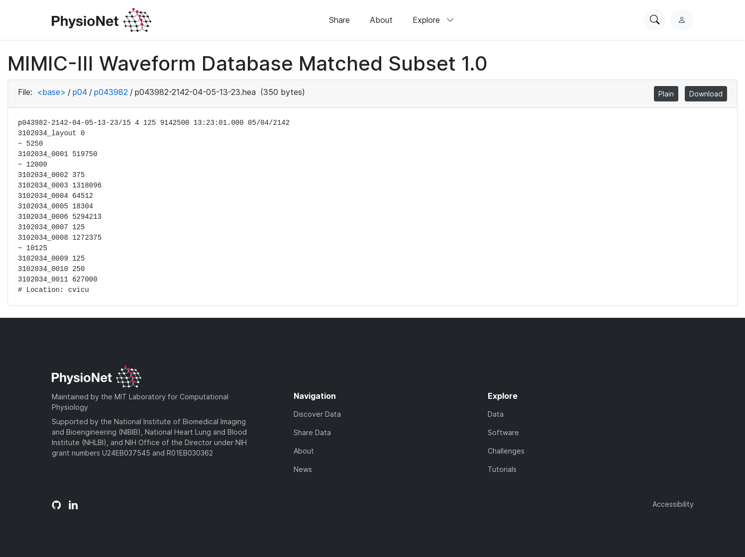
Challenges (506, 451)
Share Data (312, 432)
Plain (666, 94)
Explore (433, 20)
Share (339, 20)
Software (503, 432)
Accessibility (673, 504)
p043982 (111, 92)
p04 (80, 92)
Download (706, 94)
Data (496, 414)
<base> (51, 92)
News (303, 469)
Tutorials (502, 469)
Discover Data (317, 414)
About (381, 20)
